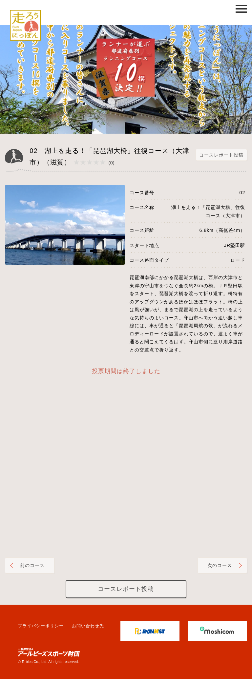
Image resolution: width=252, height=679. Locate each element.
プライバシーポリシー (41, 625)
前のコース (32, 565)
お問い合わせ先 (88, 625)
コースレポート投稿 (221, 155)
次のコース (219, 565)
